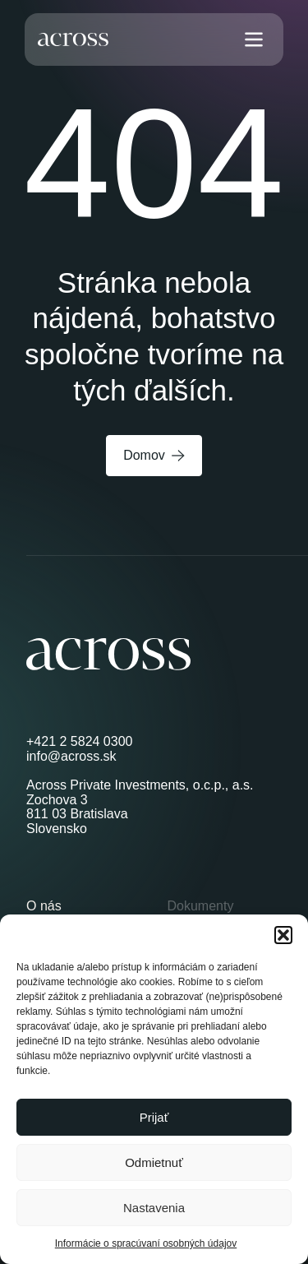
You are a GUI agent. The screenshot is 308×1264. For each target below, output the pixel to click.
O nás (44, 906)
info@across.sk (71, 756)
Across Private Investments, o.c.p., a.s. (140, 785)
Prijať (154, 1117)
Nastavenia (154, 1208)
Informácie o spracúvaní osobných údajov (146, 1243)
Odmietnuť (154, 1162)
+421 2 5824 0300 (79, 741)
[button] (283, 935)
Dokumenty (201, 906)
